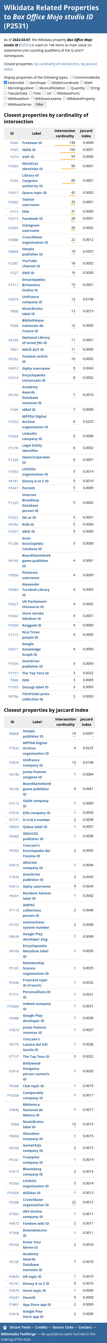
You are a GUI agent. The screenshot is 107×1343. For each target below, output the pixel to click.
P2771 (14, 819)
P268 (14, 325)
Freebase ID (32, 142)
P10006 (13, 1193)
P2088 (13, 239)
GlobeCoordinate (65, 82)
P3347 (13, 488)
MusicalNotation (52, 88)
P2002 (13, 202)
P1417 (13, 285)
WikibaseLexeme (48, 98)
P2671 (13, 649)
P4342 (13, 616)
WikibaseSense (19, 104)
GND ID (28, 272)
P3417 (13, 192)
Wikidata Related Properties (51, 7)
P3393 (13, 471)
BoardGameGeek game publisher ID (36, 560)
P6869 (13, 251)
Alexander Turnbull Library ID (36, 589)
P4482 (14, 836)
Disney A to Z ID (35, 481)
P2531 (25, 45)
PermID (28, 488)
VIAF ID (28, 156)
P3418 (14, 1314)
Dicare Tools (20, 1327)
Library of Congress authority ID (32, 180)
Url (49, 93)
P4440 (14, 1110)
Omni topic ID (34, 1290)
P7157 (13, 673)
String (95, 88)
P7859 (13, 166)
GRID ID (28, 531)
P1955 (13, 687)
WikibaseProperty (81, 98)
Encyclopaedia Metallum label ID (35, 951)
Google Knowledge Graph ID (31, 649)
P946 (14, 680)
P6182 (14, 1148)
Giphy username (36, 368)
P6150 (13, 395)
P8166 (14, 951)
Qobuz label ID (35, 826)
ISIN (25, 680)
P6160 (13, 560)
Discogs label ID (35, 687)
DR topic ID (32, 1276)
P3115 (14, 803)
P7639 (13, 663)
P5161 (14, 1159)
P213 (14, 211)
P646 (14, 142)
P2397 (13, 263)
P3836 (13, 575)
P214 (14, 156)
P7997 (14, 1214)
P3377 (14, 1171)
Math (88, 82)
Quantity (78, 88)
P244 (14, 180)
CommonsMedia (87, 77)
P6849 (14, 1276)
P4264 (13, 436)
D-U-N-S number (36, 819)
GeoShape (38, 82)
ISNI (25, 211)
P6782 (13, 524)
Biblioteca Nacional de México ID (33, 1109)
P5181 (14, 968)
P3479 (14, 1290)
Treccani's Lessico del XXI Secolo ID (35, 1044)
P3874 (14, 1030)
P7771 (14, 994)
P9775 (14, 1044)
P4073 (14, 1223)
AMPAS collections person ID (32, 910)
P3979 (13, 299)
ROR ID (28, 524)
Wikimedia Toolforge (18, 1334)
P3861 (14, 1304)
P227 (14, 272)
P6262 (13, 359)
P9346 (14, 982)
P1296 (13, 543)
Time (37, 93)
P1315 (13, 634)
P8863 (14, 826)
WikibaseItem (18, 98)
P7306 (14, 1233)
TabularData (17, 93)
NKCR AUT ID (33, 349)
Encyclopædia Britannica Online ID (34, 284)
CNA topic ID (33, 1086)
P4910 (14, 865)
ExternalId (16, 82)
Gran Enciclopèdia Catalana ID (32, 543)
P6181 (13, 481)
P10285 (13, 1006)
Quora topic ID (34, 192)
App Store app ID (37, 1304)
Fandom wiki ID (36, 1223)
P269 (14, 409)
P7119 (14, 910)
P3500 (13, 625)
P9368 (14, 1086)
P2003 (13, 228)
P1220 (13, 502)
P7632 (13, 421)
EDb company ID (36, 812)
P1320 (13, 459)
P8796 (13, 696)
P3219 (13, 377)
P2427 (13, 531)
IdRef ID (29, 409)
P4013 (13, 368)
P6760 (14, 1244)
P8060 (14, 1136)
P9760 (14, 850)
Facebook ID (32, 218)
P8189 (13, 340)
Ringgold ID (31, 625)
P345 (14, 149)
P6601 (14, 895)
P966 (14, 311)
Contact (85, 1327)
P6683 (13, 589)
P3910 (14, 1071)
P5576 (14, 812)
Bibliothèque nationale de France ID (33, 325)
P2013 (13, 218)
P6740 (14, 774)
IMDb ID (29, 149)
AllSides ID (31, 1193)
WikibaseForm (68, 93)
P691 (14, 349)
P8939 (14, 936)
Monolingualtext (21, 88)
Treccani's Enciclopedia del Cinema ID (36, 850)
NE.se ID (29, 517)
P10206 (13, 1095)
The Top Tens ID (35, 673)
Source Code (63, 1327)
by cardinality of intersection (56, 64)
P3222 (13, 517)
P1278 (13, 448)
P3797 (14, 924)
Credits (41, 1327)
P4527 (13, 604)
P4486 (14, 1018)
